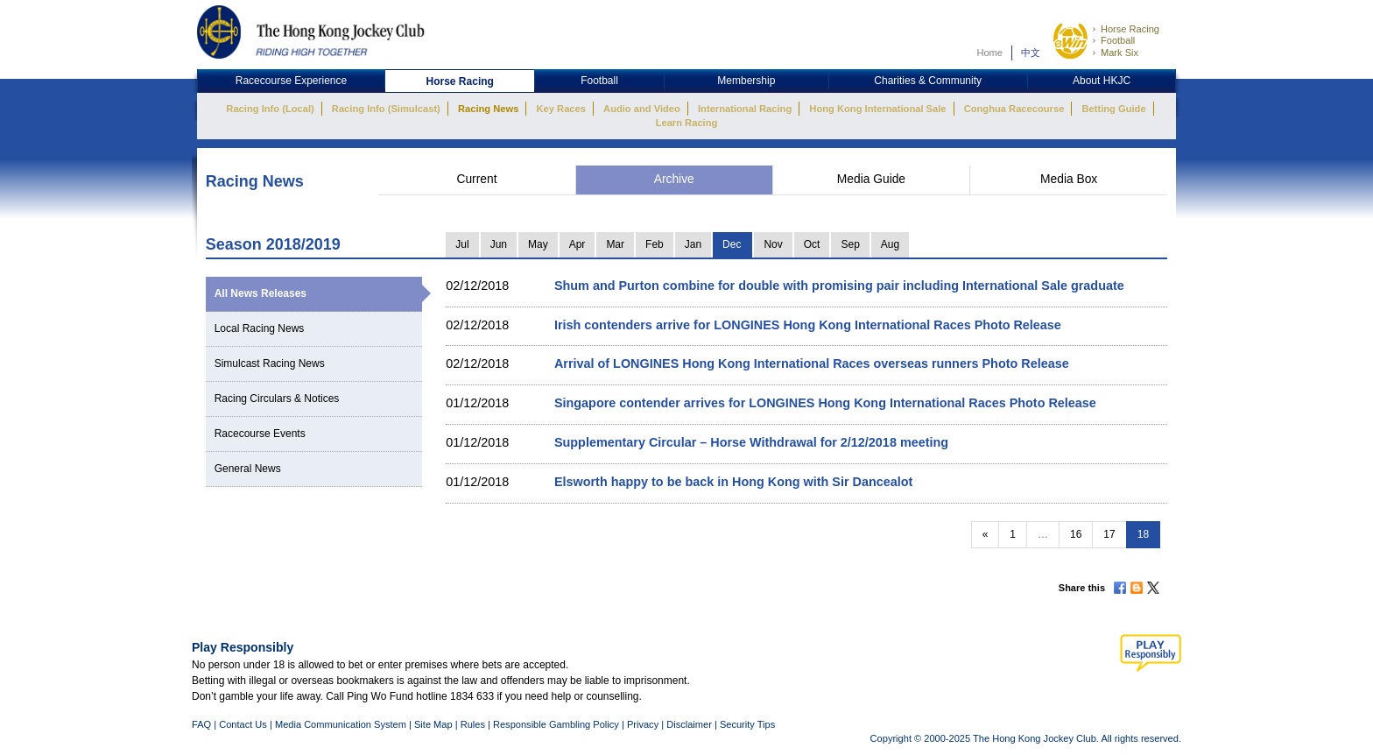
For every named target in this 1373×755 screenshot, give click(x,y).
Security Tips (747, 724)
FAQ (201, 724)
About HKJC (1101, 80)
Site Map (433, 724)
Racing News (488, 108)
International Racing (745, 108)
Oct (812, 244)
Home (989, 52)
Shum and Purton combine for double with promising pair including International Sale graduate (839, 286)
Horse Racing (1130, 29)
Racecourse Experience (291, 80)
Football (1118, 40)
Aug (890, 244)
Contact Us (243, 724)
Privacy (642, 724)
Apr (577, 244)
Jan (693, 244)
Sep (850, 244)
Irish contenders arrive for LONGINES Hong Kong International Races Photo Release (807, 325)
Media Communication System (340, 724)
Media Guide (871, 179)
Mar (615, 244)
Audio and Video (641, 108)
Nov (773, 244)
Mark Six (1119, 52)
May (538, 244)
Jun (498, 244)
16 (1075, 534)
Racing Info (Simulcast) (386, 108)
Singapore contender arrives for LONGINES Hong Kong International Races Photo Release (825, 403)
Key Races (561, 108)
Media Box (1068, 179)
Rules (474, 724)
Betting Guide (1113, 108)
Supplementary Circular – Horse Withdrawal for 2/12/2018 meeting (751, 442)
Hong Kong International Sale (877, 108)
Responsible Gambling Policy (556, 724)
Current (476, 179)
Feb (654, 244)
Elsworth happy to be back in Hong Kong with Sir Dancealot (733, 482)
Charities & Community (928, 80)
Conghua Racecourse (1014, 108)
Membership (746, 80)
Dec (731, 244)
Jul (461, 244)
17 (1109, 534)
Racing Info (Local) (269, 108)
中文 (1030, 52)
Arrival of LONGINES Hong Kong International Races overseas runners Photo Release (811, 363)
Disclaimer (689, 724)
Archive (674, 179)
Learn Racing (687, 122)
